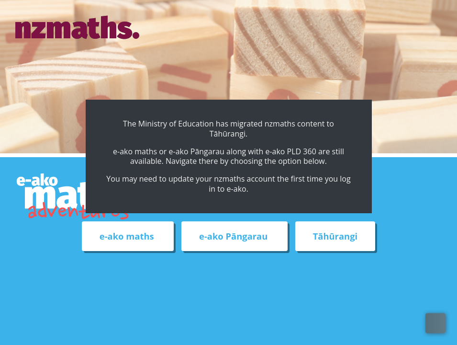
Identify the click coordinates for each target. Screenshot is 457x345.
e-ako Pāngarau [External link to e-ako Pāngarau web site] (234, 236)
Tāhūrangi (335, 236)
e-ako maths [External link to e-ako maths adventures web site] (128, 236)
